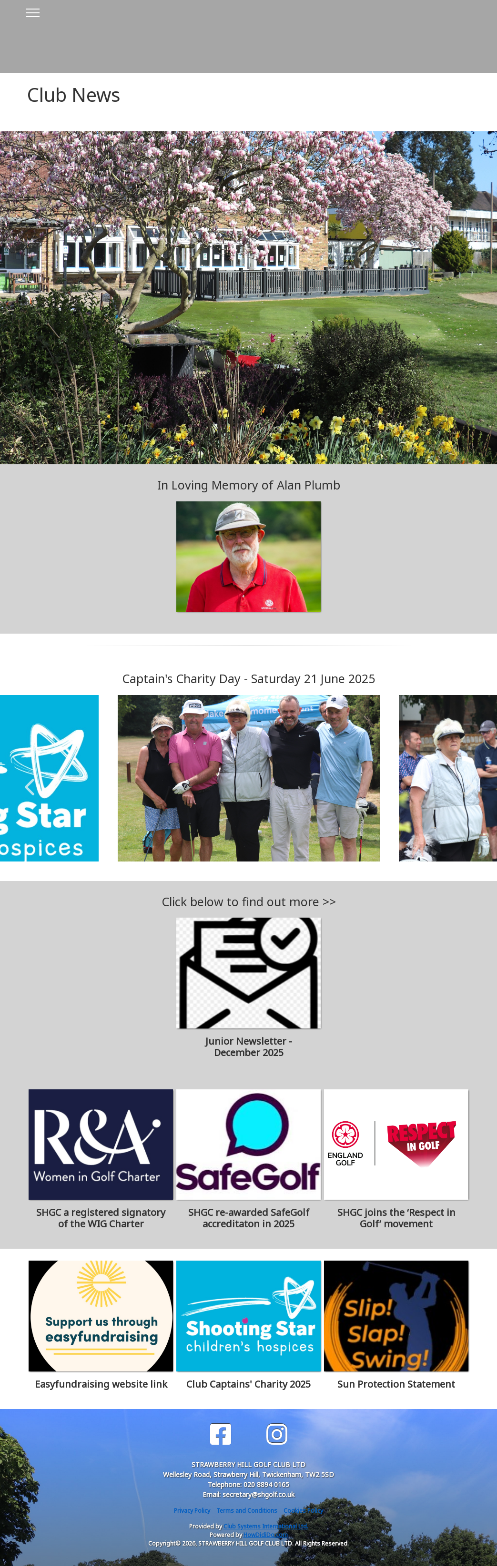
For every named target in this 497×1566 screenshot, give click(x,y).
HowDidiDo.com (265, 1535)
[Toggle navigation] (32, 11)
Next (467, 782)
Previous (29, 782)
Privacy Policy (192, 1511)
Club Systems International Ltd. (265, 1526)
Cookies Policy (303, 1511)
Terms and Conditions (246, 1511)
